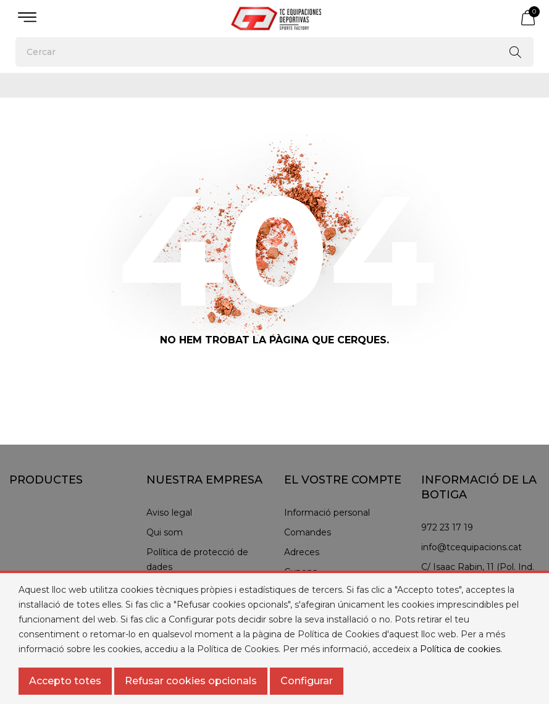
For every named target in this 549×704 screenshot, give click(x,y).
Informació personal (327, 512)
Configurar (306, 681)
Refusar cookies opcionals (191, 681)
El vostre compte (342, 480)
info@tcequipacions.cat (471, 547)
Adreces (301, 552)
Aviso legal (169, 512)
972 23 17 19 (447, 527)
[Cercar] (274, 52)
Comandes (307, 532)
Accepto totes (65, 681)
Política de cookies (460, 649)
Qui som (164, 532)
